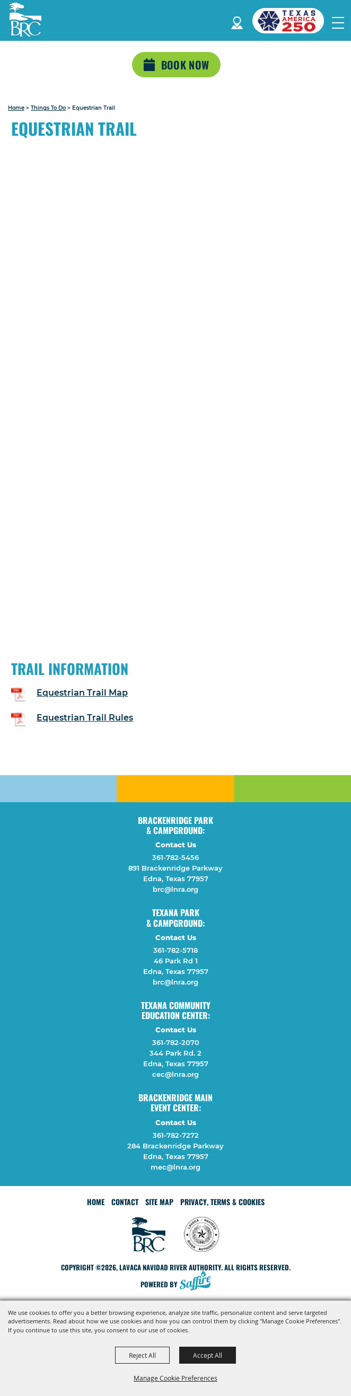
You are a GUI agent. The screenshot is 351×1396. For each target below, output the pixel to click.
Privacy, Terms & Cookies (222, 1201)
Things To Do (48, 107)
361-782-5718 (175, 950)
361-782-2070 (175, 1042)
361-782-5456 (175, 857)
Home (16, 107)
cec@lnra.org (175, 1074)
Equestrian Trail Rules (85, 718)
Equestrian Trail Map (82, 693)
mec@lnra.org (175, 1167)
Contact (124, 1201)
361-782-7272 (176, 1135)
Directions (237, 21)
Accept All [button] (207, 1355)
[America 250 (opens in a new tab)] (292, 20)
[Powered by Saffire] (198, 1282)
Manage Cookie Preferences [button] (175, 1378)
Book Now (185, 65)
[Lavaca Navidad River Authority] (25, 19)
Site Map (159, 1201)
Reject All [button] (142, 1355)
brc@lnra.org (175, 889)
